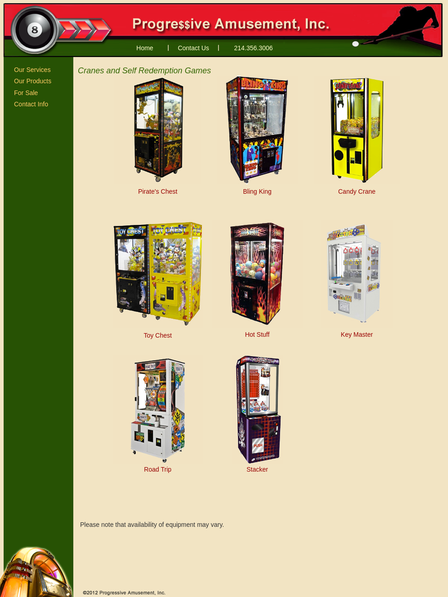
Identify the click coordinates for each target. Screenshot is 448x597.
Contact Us (193, 48)
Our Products (32, 81)
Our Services (32, 69)
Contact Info (31, 104)
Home (144, 48)
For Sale (26, 92)
